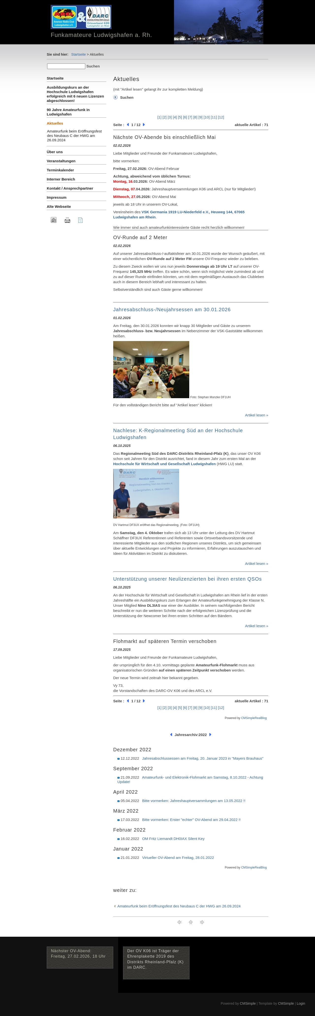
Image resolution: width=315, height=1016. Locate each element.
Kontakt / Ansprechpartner (70, 188)
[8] (195, 117)
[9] (200, 117)
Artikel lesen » (256, 415)
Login (301, 1003)
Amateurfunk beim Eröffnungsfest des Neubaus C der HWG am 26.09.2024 (179, 906)
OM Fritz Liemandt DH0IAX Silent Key (173, 838)
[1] (159, 117)
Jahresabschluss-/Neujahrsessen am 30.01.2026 (172, 309)
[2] (164, 117)
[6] (185, 117)
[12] (221, 117)
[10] (207, 117)
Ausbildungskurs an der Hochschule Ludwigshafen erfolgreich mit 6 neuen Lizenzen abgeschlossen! (75, 94)
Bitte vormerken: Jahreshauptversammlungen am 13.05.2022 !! (193, 801)
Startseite (78, 54)
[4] (175, 117)
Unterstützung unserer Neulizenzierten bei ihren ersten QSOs (187, 579)
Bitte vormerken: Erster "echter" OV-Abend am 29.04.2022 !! (191, 820)
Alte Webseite (59, 206)
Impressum (56, 197)
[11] (214, 117)
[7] (190, 117)
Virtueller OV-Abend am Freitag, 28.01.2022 (178, 857)
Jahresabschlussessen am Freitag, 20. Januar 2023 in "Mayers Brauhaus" (203, 758)
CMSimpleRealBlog (254, 718)
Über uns (55, 152)
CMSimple (248, 1003)
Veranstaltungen (61, 161)
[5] (180, 117)
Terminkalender (60, 170)
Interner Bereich (61, 179)
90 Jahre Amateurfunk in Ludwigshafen (68, 112)
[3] (170, 117)
